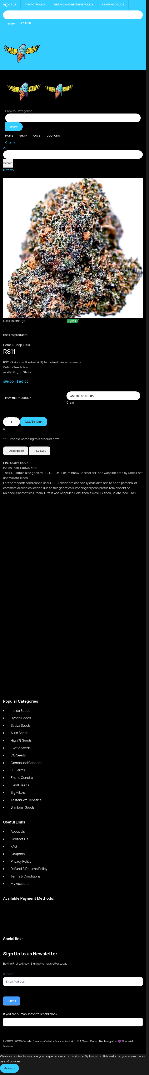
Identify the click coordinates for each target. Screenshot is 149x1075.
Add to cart (34, 421)
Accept (9, 1068)
